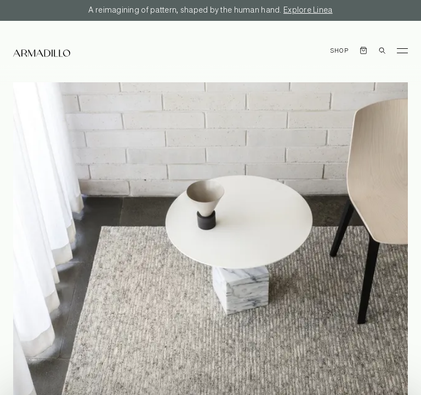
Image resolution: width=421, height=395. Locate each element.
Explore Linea (308, 10)
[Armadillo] (41, 53)
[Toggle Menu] (402, 50)
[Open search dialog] (382, 50)
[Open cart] (363, 50)
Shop (340, 51)
